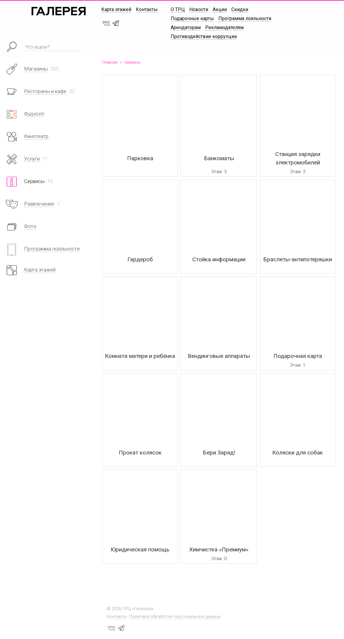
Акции (220, 9)
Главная (109, 62)
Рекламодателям (224, 27)
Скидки (239, 9)
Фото (30, 226)
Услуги (32, 159)
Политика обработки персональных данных (175, 616)
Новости (198, 9)
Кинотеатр (36, 136)
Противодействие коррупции (204, 36)
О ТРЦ (178, 9)
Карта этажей (116, 9)
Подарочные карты (192, 18)
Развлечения (39, 204)
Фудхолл (34, 114)
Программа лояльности (244, 18)
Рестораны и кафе (45, 91)
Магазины (36, 69)
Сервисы (132, 62)
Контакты (147, 9)
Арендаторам (186, 27)
